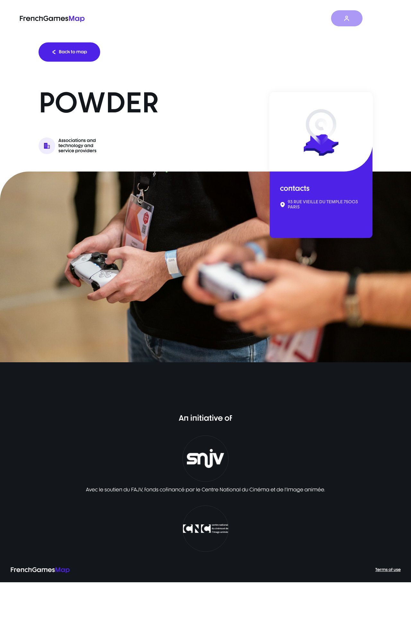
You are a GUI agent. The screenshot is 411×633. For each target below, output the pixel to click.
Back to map (69, 52)
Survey (267, 18)
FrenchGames (52, 18)
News (295, 18)
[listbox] (205, 266)
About (320, 18)
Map (242, 18)
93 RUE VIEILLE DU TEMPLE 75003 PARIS (323, 204)
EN (378, 18)
